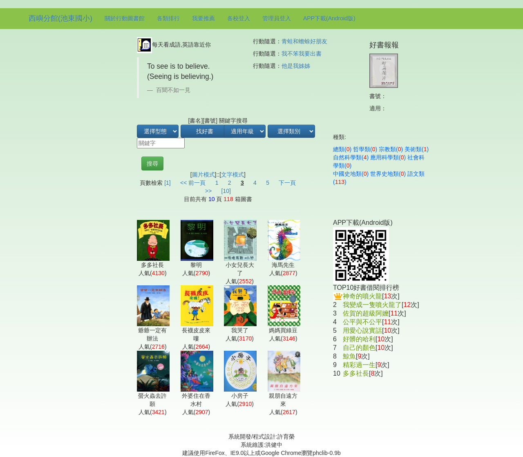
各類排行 (168, 18)
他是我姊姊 (296, 66)
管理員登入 (276, 18)
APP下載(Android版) (329, 18)
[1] (167, 182)
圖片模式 (203, 174)
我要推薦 (203, 18)
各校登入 (238, 18)
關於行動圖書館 (125, 18)
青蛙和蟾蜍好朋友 (304, 41)
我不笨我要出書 (302, 53)
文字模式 (232, 174)
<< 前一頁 (193, 182)
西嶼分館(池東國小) (60, 18)
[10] (226, 191)
